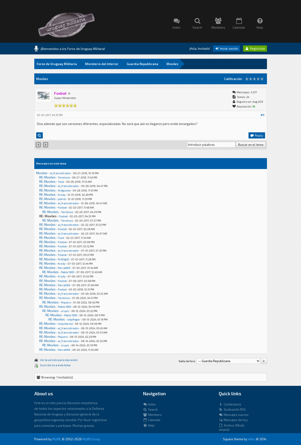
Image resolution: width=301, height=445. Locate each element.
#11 (262, 114)
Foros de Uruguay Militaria (57, 64)
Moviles (172, 64)
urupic (65, 310)
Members (152, 415)
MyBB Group (91, 439)
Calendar (152, 420)
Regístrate (255, 48)
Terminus (64, 177)
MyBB (56, 439)
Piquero (66, 302)
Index (149, 404)
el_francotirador (60, 173)
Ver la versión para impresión (59, 359)
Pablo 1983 (67, 272)
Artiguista (64, 190)
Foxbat (62, 207)
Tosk (61, 181)
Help (149, 425)
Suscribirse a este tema (55, 365)
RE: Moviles (47, 177)
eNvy (251, 439)
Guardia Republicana (142, 64)
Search (150, 409)
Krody (61, 194)
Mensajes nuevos (234, 415)
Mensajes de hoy (233, 420)
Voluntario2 (65, 323)
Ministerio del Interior (101, 64)
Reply (256, 135)
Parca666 (64, 267)
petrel (62, 198)
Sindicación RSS (232, 409)
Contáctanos (230, 404)
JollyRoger (73, 319)
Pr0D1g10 (63, 259)
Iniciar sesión (226, 48)
